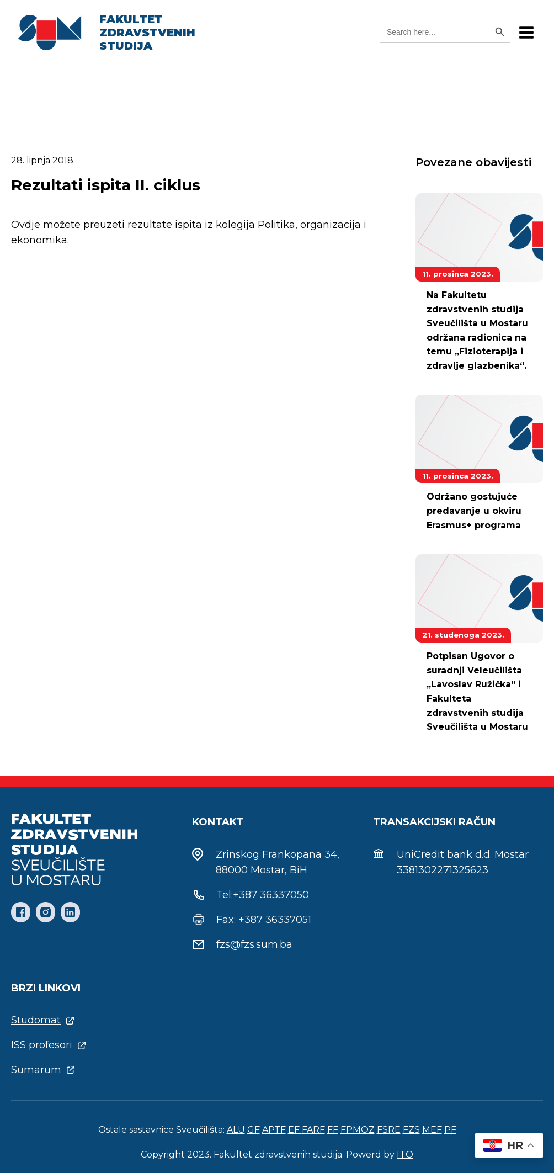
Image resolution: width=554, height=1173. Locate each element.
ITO (405, 1154)
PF (450, 1129)
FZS (411, 1129)
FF (332, 1129)
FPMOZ (357, 1129)
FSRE (389, 1129)
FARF (313, 1129)
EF (295, 1129)
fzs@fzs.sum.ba (254, 944)
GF (253, 1129)
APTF (274, 1129)
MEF (432, 1129)
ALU (236, 1129)
